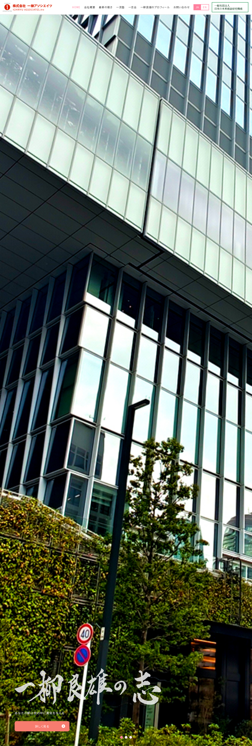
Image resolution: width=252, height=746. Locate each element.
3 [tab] (130, 737)
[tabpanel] (126, 380)
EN (205, 7)
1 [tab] (121, 737)
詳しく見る (50, 726)
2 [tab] (126, 737)
